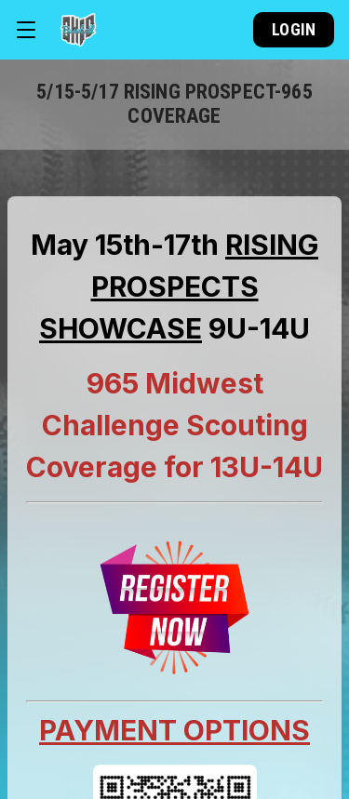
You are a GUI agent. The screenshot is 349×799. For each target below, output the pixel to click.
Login (293, 29)
